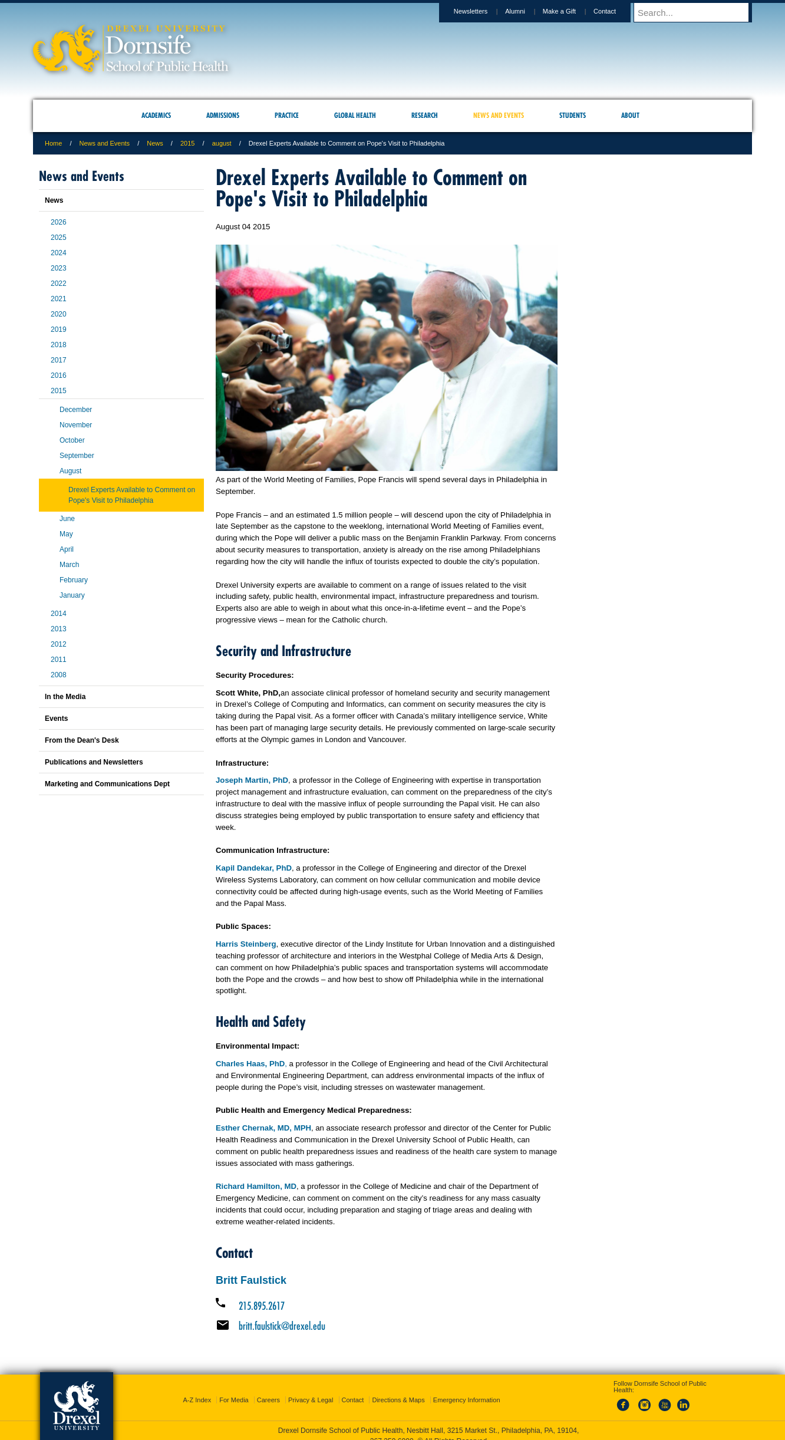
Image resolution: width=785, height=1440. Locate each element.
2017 (59, 360)
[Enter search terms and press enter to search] (698, 12)
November (76, 425)
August (70, 471)
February (74, 580)
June (67, 519)
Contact (616, 11)
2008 (59, 675)
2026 (59, 222)
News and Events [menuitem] (498, 115)
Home (53, 143)
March (69, 565)
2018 (59, 345)
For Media (234, 1399)
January (72, 595)
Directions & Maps (398, 1399)
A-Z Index (197, 1399)
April (67, 549)
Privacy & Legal (310, 1399)
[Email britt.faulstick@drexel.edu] (387, 1326)
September (77, 456)
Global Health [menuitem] (355, 115)
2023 (59, 268)
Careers (268, 1399)
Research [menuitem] (424, 115)
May (66, 534)
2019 (59, 329)
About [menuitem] (630, 115)
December (76, 410)
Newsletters (482, 11)
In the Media (65, 697)
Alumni (526, 11)
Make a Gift (570, 11)
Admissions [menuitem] (222, 115)
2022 (59, 283)
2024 (59, 253)
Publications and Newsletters (94, 762)
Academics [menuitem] (156, 115)
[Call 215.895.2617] (387, 1306)
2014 (59, 613)
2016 (59, 375)
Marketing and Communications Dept (107, 784)
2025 (59, 237)
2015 (187, 143)
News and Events (105, 143)
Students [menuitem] (572, 115)
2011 (59, 659)
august (222, 143)
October (72, 440)
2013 (59, 629)
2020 (59, 314)
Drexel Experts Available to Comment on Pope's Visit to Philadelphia (131, 495)
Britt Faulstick (251, 1280)
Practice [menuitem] (287, 115)
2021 (59, 299)
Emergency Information (466, 1399)
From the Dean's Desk (82, 740)
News (155, 143)
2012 (59, 644)
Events (56, 718)
